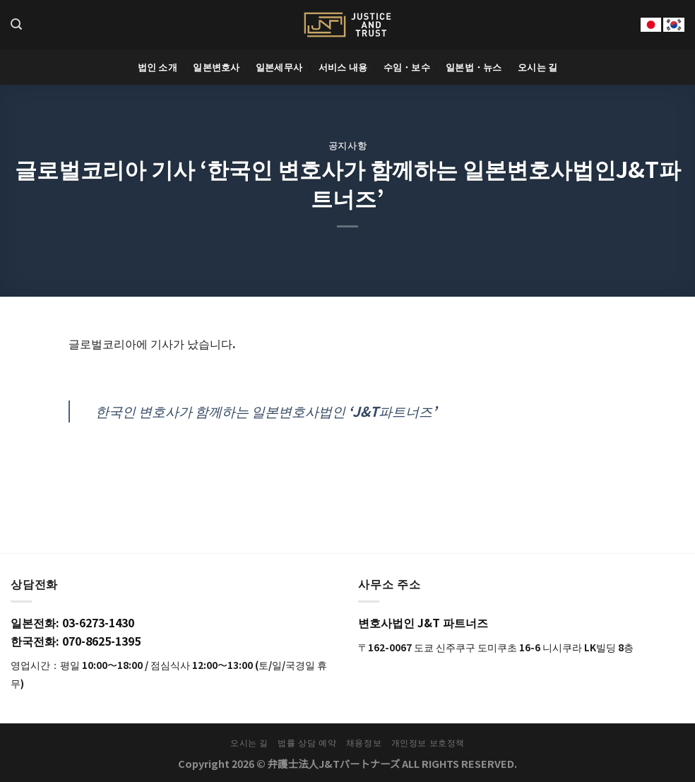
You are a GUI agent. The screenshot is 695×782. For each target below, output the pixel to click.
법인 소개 (157, 66)
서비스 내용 (343, 66)
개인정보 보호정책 (428, 742)
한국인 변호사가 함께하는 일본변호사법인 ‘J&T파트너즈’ (265, 411)
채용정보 (363, 742)
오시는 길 (537, 66)
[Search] (16, 24)
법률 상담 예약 (307, 742)
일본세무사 (279, 66)
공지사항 (347, 145)
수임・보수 (407, 66)
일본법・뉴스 (474, 66)
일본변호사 (216, 66)
